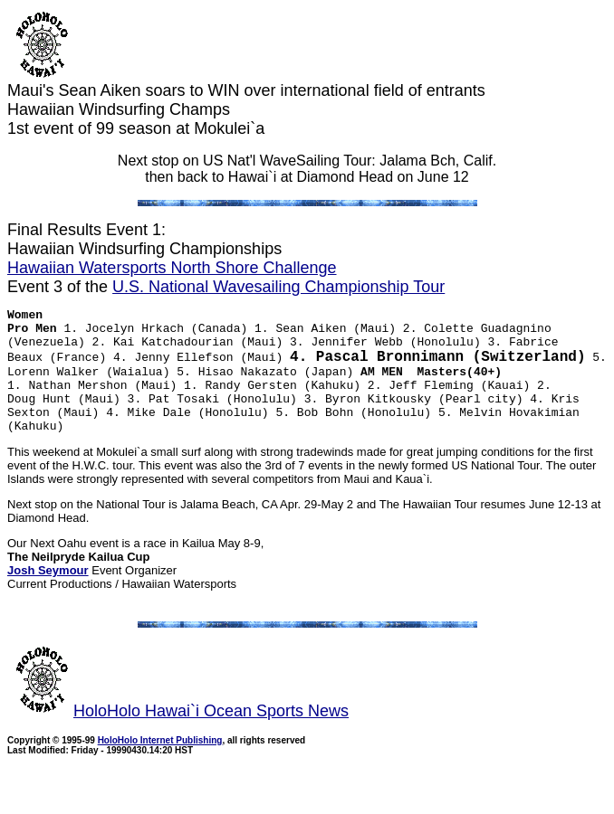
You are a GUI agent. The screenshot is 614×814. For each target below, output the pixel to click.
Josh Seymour (48, 595)
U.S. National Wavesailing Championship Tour (278, 287)
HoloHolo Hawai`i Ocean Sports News (178, 736)
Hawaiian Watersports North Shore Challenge (172, 268)
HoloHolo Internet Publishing (160, 766)
